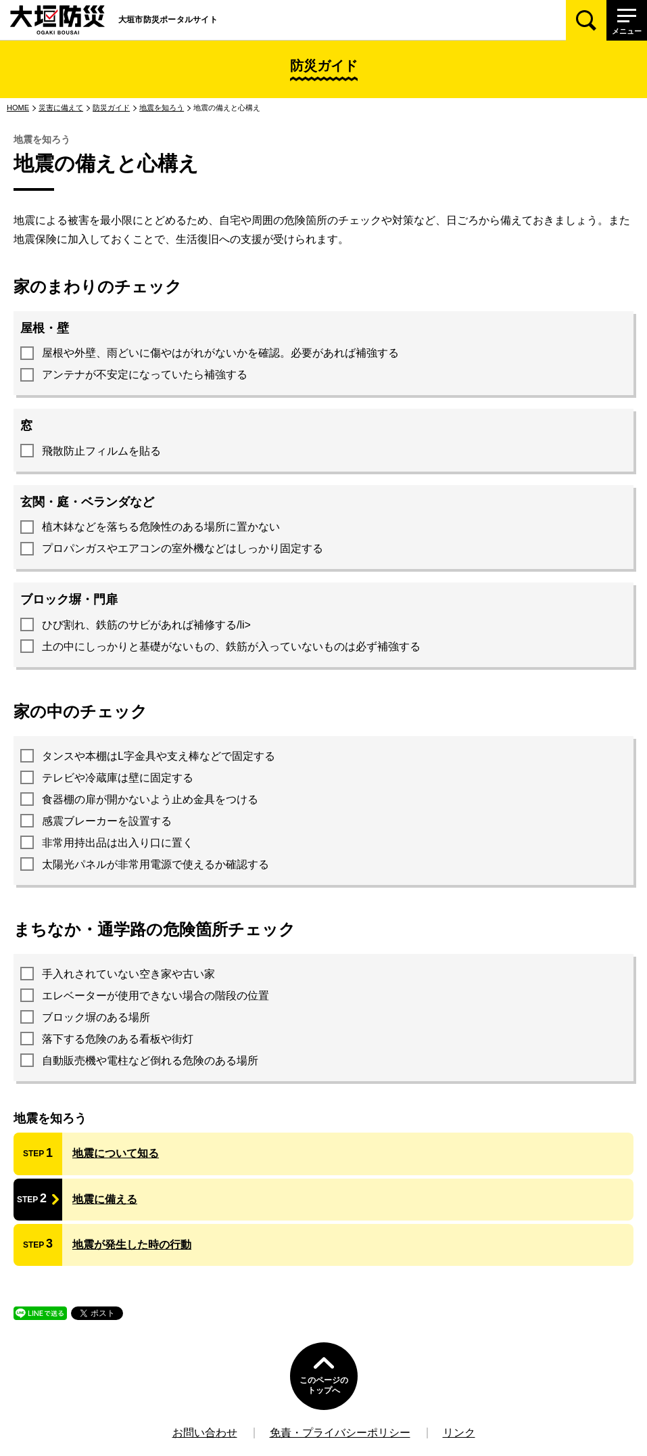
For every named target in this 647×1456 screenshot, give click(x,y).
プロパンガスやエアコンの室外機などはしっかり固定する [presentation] (182, 548)
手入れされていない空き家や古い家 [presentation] (128, 974)
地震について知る (115, 1153)
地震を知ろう (161, 108)
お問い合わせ (204, 1432)
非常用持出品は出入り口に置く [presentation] (117, 842)
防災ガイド (111, 108)
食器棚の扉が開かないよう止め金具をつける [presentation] (150, 799)
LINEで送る (36, 1319)
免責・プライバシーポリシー (340, 1432)
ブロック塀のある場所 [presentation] (96, 1017)
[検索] (586, 20)
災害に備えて (61, 108)
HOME (18, 108)
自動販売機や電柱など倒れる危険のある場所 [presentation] (150, 1060)
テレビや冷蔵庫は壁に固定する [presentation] (117, 777)
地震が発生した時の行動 (131, 1244)
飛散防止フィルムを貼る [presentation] (101, 451)
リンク (459, 1432)
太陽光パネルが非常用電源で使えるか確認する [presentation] (155, 864)
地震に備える (104, 1199)
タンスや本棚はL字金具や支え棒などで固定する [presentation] (158, 756)
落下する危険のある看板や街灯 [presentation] (117, 1039)
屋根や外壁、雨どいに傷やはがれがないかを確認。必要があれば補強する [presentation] (220, 353)
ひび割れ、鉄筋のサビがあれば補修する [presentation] (139, 625)
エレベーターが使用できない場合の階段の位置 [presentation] (155, 995)
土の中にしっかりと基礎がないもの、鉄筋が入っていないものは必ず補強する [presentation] (231, 646)
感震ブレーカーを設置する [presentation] (107, 821)
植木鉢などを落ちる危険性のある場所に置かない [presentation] (161, 526)
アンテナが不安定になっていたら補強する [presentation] (144, 374)
